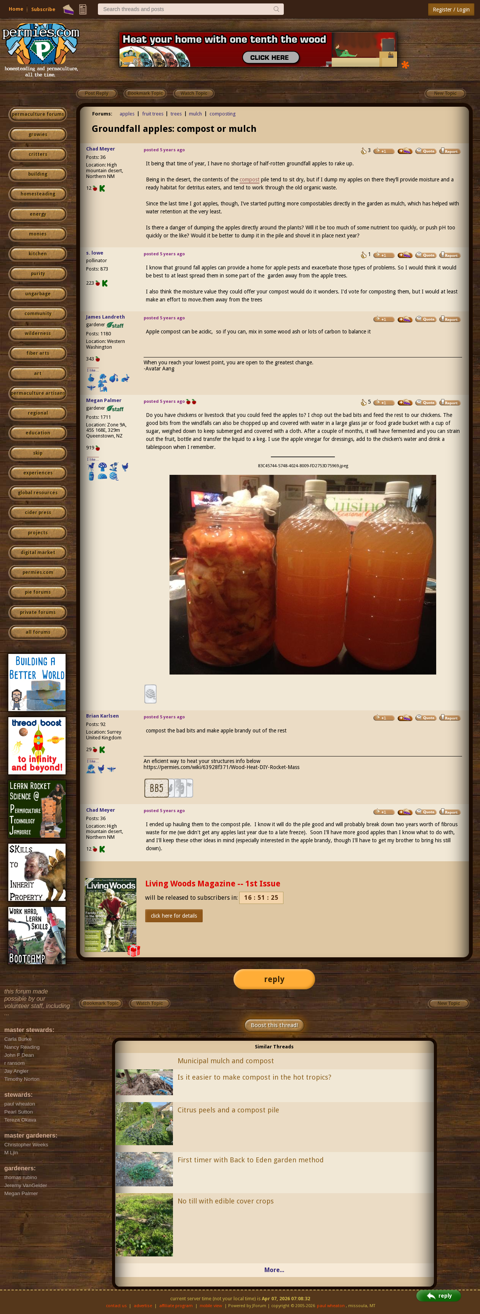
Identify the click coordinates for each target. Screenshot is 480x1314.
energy (38, 214)
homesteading (38, 194)
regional (38, 413)
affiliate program (176, 1305)
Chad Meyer (100, 149)
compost (249, 179)
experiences (38, 473)
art (38, 373)
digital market (38, 552)
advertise (143, 1305)
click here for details (174, 916)
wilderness (38, 333)
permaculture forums (38, 114)
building (37, 174)
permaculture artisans (38, 393)
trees (176, 114)
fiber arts (37, 353)
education (38, 433)
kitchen (38, 253)
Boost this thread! (274, 1025)
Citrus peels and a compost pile (228, 1110)
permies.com (37, 572)
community (37, 313)
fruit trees (152, 114)
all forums (38, 632)
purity (38, 273)
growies (38, 134)
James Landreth (105, 317)
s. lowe (94, 253)
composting (223, 114)
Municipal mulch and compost (226, 1061)
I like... (93, 370)
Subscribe (43, 9)
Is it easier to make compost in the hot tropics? (254, 1077)
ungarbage (38, 293)
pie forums (38, 592)
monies (37, 234)
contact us (116, 1305)
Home (16, 9)
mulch (195, 114)
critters (38, 154)
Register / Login (451, 9)
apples (127, 114)
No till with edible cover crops (226, 1201)
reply (274, 979)
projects (38, 532)
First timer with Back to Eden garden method (251, 1160)
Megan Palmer (104, 400)
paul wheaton (331, 1305)
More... (274, 1270)
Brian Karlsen (102, 716)
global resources (38, 492)
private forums (38, 612)
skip (37, 453)
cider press (38, 512)
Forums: (102, 114)
